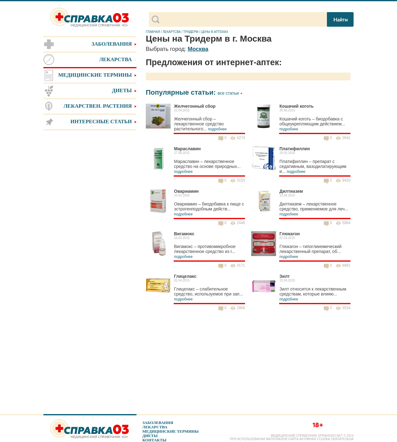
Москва (198, 49)
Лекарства (154, 427)
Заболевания (157, 422)
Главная (153, 32)
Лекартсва (172, 32)
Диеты (150, 435)
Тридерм (190, 32)
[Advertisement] (89, 230)
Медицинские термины (170, 431)
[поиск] (243, 19)
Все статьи (230, 93)
